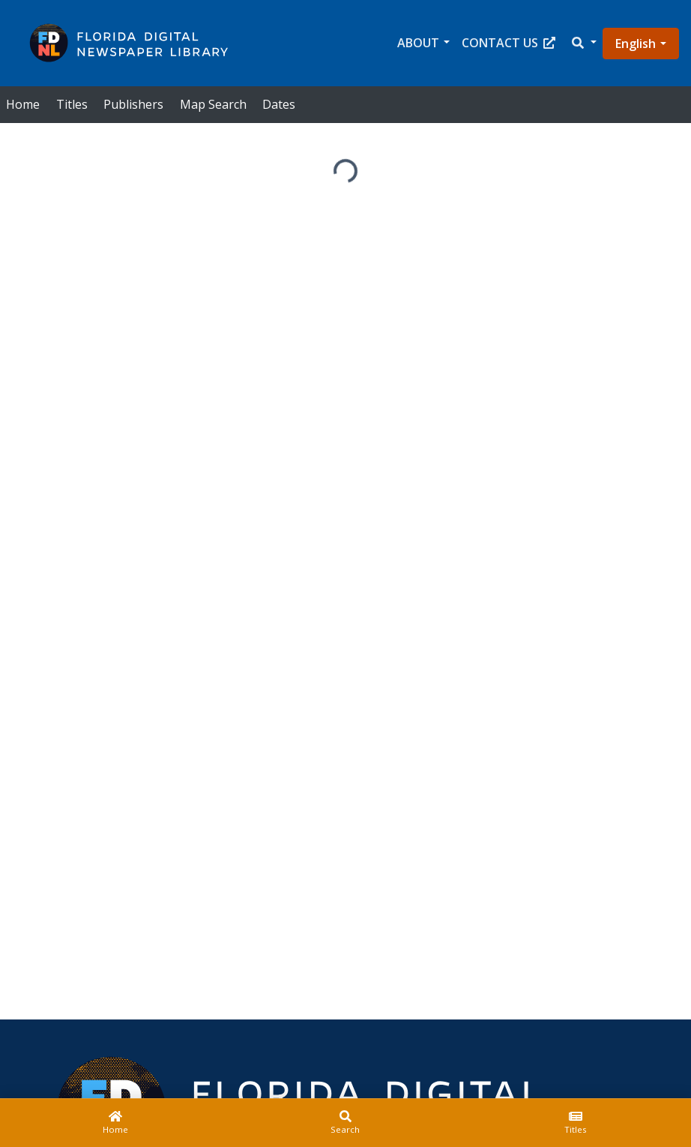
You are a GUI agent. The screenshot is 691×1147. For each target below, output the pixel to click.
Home (23, 104)
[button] (583, 43)
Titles (72, 104)
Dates (278, 104)
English (635, 43)
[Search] (345, 1123)
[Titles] (576, 1123)
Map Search (213, 104)
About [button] (418, 43)
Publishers (133, 104)
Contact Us (508, 43)
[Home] (115, 1123)
